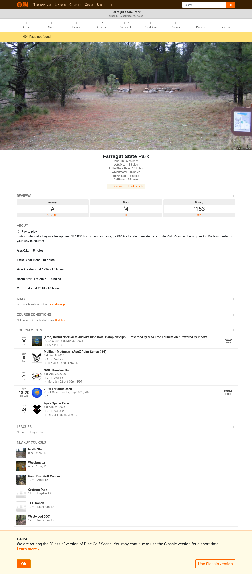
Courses (75, 4)
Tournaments (42, 4)
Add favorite (135, 186)
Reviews (126, 196)
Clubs (89, 4)
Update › (60, 319)
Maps (126, 299)
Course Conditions (126, 315)
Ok (23, 563)
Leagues (60, 4)
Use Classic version (215, 563)
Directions (116, 186)
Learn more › (28, 549)
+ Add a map (57, 304)
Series (101, 4)
